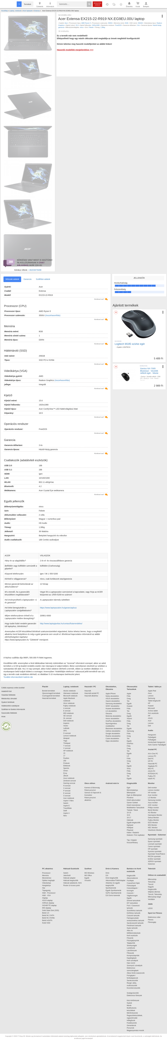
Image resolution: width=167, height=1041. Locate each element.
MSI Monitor (152, 825)
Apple (129, 694)
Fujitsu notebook (69, 706)
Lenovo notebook (69, 736)
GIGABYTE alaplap (49, 905)
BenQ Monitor (153, 810)
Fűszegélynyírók (133, 941)
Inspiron (66, 723)
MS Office (88, 875)
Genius (143, 376)
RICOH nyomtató (154, 856)
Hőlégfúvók (131, 1020)
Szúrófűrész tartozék (134, 911)
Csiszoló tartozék (133, 916)
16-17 (129, 818)
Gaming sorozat (69, 783)
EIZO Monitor (153, 823)
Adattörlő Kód (6, 691)
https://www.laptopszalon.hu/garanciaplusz (58, 608)
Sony (129, 768)
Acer (66, 23)
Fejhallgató (152, 737)
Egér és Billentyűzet (134, 795)
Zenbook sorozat (69, 781)
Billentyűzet (131, 793)
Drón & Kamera (112, 869)
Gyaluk (132, 1003)
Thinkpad (66, 743)
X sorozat (66, 788)
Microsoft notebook (70, 696)
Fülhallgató (152, 740)
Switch (65, 803)
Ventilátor (151, 899)
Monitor (151, 783)
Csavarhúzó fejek (135, 883)
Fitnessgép (152, 922)
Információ (50, 4)
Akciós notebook (69, 691)
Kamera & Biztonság (92, 788)
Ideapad (66, 738)
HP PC (150, 761)
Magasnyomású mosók (135, 1030)
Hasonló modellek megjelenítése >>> (75, 50)
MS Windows (89, 873)
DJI (107, 875)
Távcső (150, 884)
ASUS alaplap (47, 900)
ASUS (150, 718)
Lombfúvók (131, 948)
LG (128, 756)
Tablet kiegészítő (154, 701)
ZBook (65, 776)
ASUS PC (151, 771)
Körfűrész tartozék (133, 913)
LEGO (150, 908)
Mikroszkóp (152, 879)
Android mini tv (112, 783)
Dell (149, 726)
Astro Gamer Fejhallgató (157, 745)
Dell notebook (68, 721)
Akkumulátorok (134, 878)
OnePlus (130, 744)
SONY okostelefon (112, 706)
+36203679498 (34, 270)
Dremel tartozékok (135, 901)
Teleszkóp (151, 882)
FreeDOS (118, 25)
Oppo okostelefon (112, 741)
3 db (151, 378)
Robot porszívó (90, 790)
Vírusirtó (87, 880)
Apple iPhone (111, 694)
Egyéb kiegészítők (133, 823)
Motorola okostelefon (113, 716)
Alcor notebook (68, 703)
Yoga (65, 741)
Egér (128, 788)
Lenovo (150, 696)
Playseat (130, 830)
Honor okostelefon (112, 719)
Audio (150, 730)
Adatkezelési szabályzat (10, 706)
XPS (65, 731)
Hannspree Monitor (155, 815)
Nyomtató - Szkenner (157, 835)
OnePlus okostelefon (113, 721)
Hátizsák (130, 820)
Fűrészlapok (133, 886)
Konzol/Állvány (132, 843)
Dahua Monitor (153, 818)
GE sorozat (68, 716)
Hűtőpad (130, 828)
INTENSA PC (153, 774)
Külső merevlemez (134, 805)
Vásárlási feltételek (8, 695)
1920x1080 (95, 25)
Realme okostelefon (113, 736)
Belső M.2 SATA (48, 915)
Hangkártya (46, 885)
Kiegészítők (132, 783)
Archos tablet (153, 711)
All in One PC (153, 754)
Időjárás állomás (154, 892)
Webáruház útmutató (9, 699)
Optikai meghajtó (48, 880)
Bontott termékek (48, 691)
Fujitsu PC (152, 776)
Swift (65, 811)
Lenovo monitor (153, 790)
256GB (140, 23)
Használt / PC (90, 687)
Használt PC (152, 764)
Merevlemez (46, 878)
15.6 (77, 25)
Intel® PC (151, 779)
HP (149, 703)
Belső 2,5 (45, 913)
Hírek (3, 717)
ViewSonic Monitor (155, 830)
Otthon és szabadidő (157, 875)
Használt (87, 691)
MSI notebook (68, 713)
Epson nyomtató (154, 841)
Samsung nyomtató (155, 839)
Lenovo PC (152, 756)
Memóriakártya (132, 790)
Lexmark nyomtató (155, 844)
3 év (138, 25)
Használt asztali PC (91, 693)
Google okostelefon (113, 734)
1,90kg (102, 27)
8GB (126, 23)
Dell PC (151, 759)
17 (64, 756)
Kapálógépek (132, 958)
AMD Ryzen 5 (86, 23)
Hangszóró (152, 735)
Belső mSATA (47, 920)
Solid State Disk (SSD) (50, 910)
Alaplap (45, 898)
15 (64, 753)
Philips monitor (153, 808)
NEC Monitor (153, 828)
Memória (45, 875)
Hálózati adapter (69, 878)
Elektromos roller (154, 917)
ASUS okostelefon (112, 699)
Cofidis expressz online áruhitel (12, 688)
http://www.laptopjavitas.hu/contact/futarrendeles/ (61, 623)
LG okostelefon (111, 711)
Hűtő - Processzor (49, 893)
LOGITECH (126, 347)
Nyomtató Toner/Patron (156, 854)
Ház (43, 888)
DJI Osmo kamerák (113, 895)
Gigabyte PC (152, 766)
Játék (150, 904)
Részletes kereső (97, 4)
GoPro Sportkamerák (113, 893)
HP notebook (68, 751)
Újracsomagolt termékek (51, 693)
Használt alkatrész (91, 696)
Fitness (150, 920)
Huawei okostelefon (113, 709)
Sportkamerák (111, 888)
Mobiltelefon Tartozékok (135, 808)
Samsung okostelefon (114, 704)
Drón (107, 873)
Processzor (46, 873)
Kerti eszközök (132, 936)
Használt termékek (49, 698)
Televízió (151, 869)
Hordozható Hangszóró (156, 742)
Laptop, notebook (70, 687)
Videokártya (46, 883)
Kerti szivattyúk (132, 960)
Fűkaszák (130, 953)
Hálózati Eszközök (71, 869)
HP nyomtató (153, 849)
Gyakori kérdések (7, 702)
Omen (65, 771)
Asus (150, 693)
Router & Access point (71, 885)
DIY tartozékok (132, 903)
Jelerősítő (67, 875)
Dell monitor (152, 788)
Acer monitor (152, 795)
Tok (128, 701)
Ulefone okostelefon (113, 731)
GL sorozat (67, 718)
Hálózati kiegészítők (70, 880)
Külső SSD (46, 923)
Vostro (65, 726)
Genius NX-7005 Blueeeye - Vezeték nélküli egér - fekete (149, 370)
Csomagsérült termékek (51, 696)
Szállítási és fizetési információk (13, 709)
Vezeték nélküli (151, 376)
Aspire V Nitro (69, 801)
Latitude (66, 728)
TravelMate (68, 808)
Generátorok (131, 1025)
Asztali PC (152, 749)
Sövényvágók (133, 946)
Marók (131, 1005)
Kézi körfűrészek (134, 1000)
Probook (66, 763)
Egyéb (129, 704)
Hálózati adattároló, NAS (72, 883)
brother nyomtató (154, 859)
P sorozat (66, 791)
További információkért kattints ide (18, 677)
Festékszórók (132, 1023)
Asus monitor (153, 803)
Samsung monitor (154, 800)
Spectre (66, 768)
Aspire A (66, 813)
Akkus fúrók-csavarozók (135, 973)
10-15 (129, 813)
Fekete (91, 27)
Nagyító (151, 887)
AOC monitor (153, 805)
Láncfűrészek (133, 951)
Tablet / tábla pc (154, 687)
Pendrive (130, 798)
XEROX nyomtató (154, 861)
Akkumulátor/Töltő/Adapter (115, 880)
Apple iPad (152, 691)
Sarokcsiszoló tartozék (135, 923)
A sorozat (66, 708)
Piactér (45, 687)
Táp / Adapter (132, 840)
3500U (110, 23)
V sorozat (66, 748)
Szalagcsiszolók (133, 993)
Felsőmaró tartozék (134, 926)
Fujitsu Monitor (153, 820)
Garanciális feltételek (9, 713)
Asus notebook (68, 778)
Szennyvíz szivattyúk (134, 965)
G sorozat (67, 733)
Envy (65, 773)
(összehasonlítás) (52, 315)
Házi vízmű (131, 963)
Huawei (129, 706)
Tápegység (46, 890)
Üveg (129, 699)
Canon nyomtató (154, 846)
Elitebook (66, 766)
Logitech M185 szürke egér (130, 344)
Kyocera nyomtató (154, 851)
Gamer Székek (132, 803)
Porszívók (130, 1028)
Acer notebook (68, 798)
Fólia (128, 696)
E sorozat (66, 711)
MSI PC (151, 769)
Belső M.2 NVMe (49, 918)
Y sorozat (66, 746)
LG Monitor (152, 798)
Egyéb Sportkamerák (114, 890)
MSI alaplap (46, 908)
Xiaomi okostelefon (113, 701)
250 (64, 761)
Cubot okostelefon (112, 739)
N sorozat (66, 786)
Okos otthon (89, 783)
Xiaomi (129, 719)
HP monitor (152, 793)
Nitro (65, 816)
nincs (82, 27)
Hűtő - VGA (46, 895)
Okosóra (109, 714)
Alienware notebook (70, 693)
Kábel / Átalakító (133, 833)
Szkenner (151, 864)
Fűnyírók (130, 938)
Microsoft (151, 708)
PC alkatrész (47, 869)
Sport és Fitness (155, 913)
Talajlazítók (131, 943)
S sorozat (66, 796)
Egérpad (130, 825)
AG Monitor (152, 813)
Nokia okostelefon (112, 696)
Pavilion (66, 758)
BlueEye (146, 378)
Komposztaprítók (133, 956)
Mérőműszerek (132, 1013)
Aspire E (66, 806)
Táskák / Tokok (132, 810)
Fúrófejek (132, 881)
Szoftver (88, 869)
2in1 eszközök (153, 713)
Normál (142, 380)
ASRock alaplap (48, 903)
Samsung (130, 731)
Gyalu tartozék (132, 928)
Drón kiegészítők (112, 878)
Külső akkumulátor (134, 800)
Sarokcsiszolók (133, 980)
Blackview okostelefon (114, 729)
